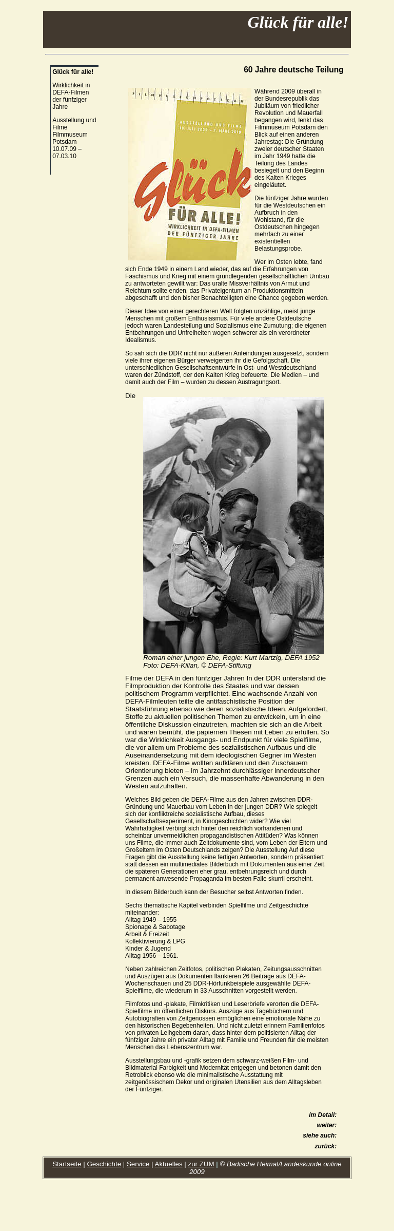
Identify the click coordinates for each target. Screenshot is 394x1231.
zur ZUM (201, 1164)
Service (138, 1164)
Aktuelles (169, 1164)
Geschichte (104, 1164)
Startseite (66, 1164)
